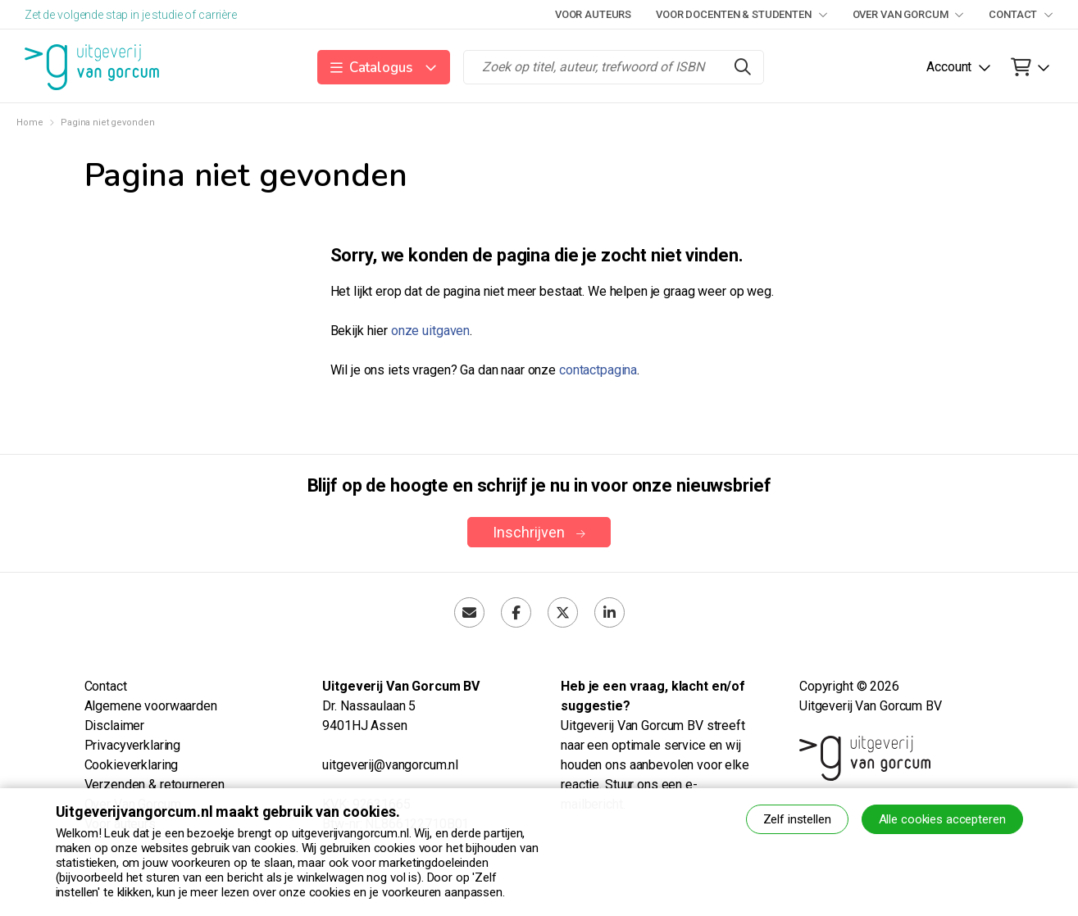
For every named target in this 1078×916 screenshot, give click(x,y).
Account (948, 67)
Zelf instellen (797, 819)
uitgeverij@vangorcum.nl (390, 765)
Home (29, 122)
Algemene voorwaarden (150, 706)
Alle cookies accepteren (942, 819)
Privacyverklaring (132, 745)
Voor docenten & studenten (741, 14)
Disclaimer (114, 725)
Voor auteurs (593, 14)
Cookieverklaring (131, 765)
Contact (1021, 14)
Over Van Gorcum (909, 14)
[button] (384, 67)
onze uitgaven (430, 330)
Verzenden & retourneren (154, 784)
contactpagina (598, 370)
